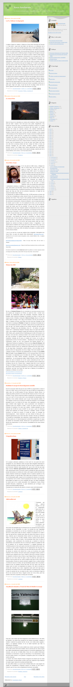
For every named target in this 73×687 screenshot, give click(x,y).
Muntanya (20, 155)
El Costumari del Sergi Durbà (56, 40)
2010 (50, 154)
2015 (50, 146)
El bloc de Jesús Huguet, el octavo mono (58, 42)
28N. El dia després (53, 87)
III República (52, 119)
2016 (50, 144)
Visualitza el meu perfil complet (54, 32)
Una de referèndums (53, 85)
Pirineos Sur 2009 (10, 265)
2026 (50, 129)
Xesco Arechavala (22, 7)
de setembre (53, 162)
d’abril (52, 185)
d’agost (52, 163)
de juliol (52, 165)
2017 (50, 143)
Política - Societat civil (28, 90)
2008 (50, 191)
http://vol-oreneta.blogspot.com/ (13, 245)
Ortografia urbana (11, 436)
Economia (20, 90)
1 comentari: (29, 375)
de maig (52, 183)
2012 (50, 151)
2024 (50, 132)
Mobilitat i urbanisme (22, 671)
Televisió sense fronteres (54, 90)
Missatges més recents (10, 676)
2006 (50, 194)
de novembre (53, 158)
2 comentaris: (29, 88)
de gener (53, 189)
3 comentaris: (29, 152)
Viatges (51, 114)
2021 (50, 137)
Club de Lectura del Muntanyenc (57, 43)
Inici (25, 676)
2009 (50, 155)
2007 (50, 192)
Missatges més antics (39, 676)
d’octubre (53, 160)
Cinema (51, 120)
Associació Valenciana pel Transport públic (59, 53)
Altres (51, 117)
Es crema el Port (10, 98)
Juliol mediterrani (11, 499)
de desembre (53, 157)
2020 (50, 138)
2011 (50, 152)
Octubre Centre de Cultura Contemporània (59, 60)
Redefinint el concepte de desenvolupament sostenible (20, 385)
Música (19, 257)
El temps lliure (52, 79)
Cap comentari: (29, 254)
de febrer (53, 188)
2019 (50, 140)
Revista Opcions (53, 59)
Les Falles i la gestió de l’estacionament (57, 76)
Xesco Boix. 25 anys (11, 163)
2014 (50, 147)
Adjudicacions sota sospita (54, 82)
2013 (50, 149)
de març (52, 186)
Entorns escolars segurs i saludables (58, 57)
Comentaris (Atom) (17, 680)
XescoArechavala (61, 23)
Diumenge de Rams (53, 73)
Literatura (20, 491)
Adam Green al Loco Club (54, 93)
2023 (50, 133)
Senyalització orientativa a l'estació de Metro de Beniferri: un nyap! (24, 586)
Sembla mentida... (52, 96)
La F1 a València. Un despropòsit (15, 21)
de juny (52, 182)
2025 (50, 130)
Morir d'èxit (51, 70)
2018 (50, 141)
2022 (50, 135)
